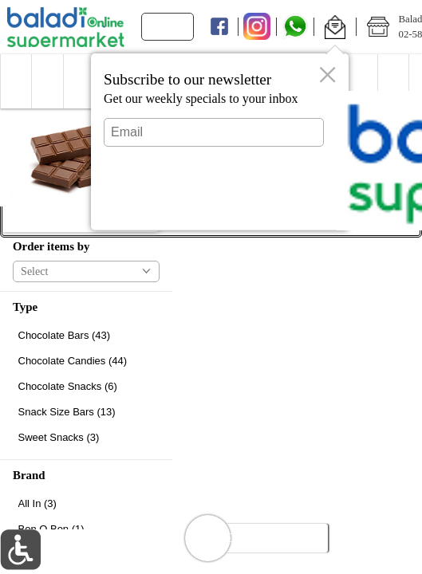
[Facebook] (219, 27)
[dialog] (220, 141)
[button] (334, 27)
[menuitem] (15, 81)
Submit (214, 203)
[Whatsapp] (295, 27)
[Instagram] (257, 27)
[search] (174, 27)
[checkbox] (86, 335)
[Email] (214, 132)
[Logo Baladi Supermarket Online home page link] (65, 27)
